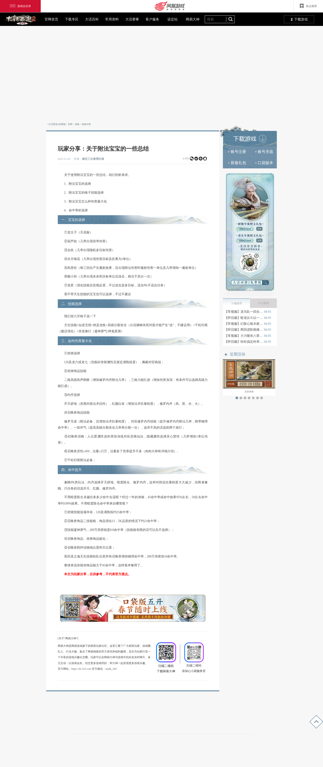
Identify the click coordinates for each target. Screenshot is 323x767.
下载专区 (71, 19)
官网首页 (51, 19)
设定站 (172, 19)
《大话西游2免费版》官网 (59, 124)
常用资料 (112, 19)
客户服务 (152, 19)
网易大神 (192, 19)
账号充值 (264, 152)
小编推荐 (236, 303)
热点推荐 (308, 6)
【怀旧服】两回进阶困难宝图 (244, 329)
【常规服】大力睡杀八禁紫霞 (244, 335)
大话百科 (92, 19)
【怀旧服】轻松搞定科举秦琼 (244, 341)
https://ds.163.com (81, 668)
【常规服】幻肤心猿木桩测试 (244, 323)
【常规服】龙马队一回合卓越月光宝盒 (244, 311)
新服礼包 (237, 163)
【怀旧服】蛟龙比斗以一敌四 (244, 318)
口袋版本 (264, 163)
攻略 (77, 124)
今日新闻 (263, 303)
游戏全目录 (20, 6)
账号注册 (237, 152)
